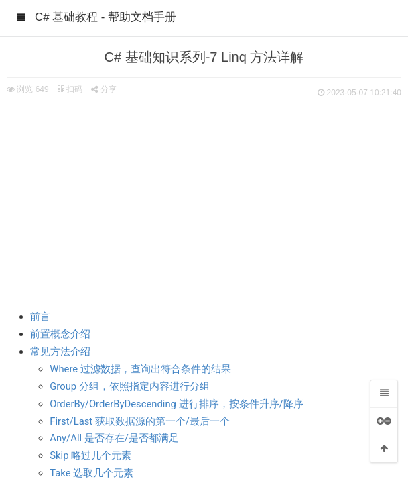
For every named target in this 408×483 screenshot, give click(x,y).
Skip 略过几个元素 (90, 455)
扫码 (70, 89)
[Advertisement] (204, 201)
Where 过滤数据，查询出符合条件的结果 (140, 369)
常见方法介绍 (60, 351)
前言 (40, 317)
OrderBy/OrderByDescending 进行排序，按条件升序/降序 (176, 404)
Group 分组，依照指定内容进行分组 (130, 386)
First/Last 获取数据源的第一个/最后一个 (140, 421)
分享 (103, 89)
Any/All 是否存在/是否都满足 (114, 438)
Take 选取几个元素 (91, 473)
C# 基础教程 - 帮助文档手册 (105, 17)
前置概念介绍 (60, 334)
